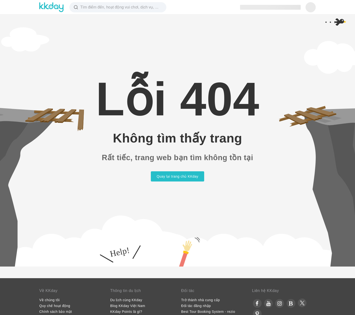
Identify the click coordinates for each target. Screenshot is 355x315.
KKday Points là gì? (126, 312)
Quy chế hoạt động (54, 306)
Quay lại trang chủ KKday (177, 176)
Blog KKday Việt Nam (127, 306)
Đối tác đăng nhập (196, 306)
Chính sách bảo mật (55, 312)
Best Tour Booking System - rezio (208, 312)
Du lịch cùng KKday (126, 300)
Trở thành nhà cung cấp (200, 300)
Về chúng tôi (49, 300)
